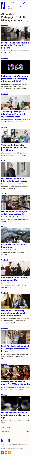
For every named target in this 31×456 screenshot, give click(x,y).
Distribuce (9, 448)
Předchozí (5, 432)
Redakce (3, 448)
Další (27, 432)
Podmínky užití (19, 448)
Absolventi (5, 194)
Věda (18, 7)
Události (9, 7)
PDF (14, 448)
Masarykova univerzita (11, 444)
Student (9, 8)
